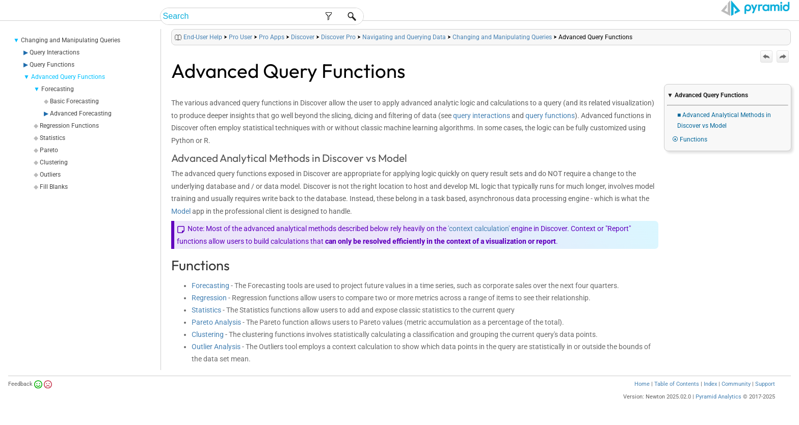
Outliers (50, 174)
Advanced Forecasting (81, 113)
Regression (209, 298)
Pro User (240, 37)
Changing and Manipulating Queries (70, 40)
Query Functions (52, 64)
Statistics (52, 137)
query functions (550, 115)
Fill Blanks (54, 186)
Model (181, 211)
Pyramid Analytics (718, 396)
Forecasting (57, 89)
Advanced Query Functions (68, 76)
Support (765, 384)
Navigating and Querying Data (404, 37)
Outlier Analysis (216, 347)
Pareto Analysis (216, 322)
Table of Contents (676, 384)
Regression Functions (69, 125)
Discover (302, 37)
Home (642, 384)
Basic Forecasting (74, 101)
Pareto (49, 150)
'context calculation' (479, 228)
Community (736, 384)
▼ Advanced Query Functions (707, 95)
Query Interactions (54, 52)
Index (710, 384)
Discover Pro (338, 37)
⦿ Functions (689, 139)
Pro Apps (271, 37)
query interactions (481, 115)
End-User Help (202, 37)
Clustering (54, 162)
